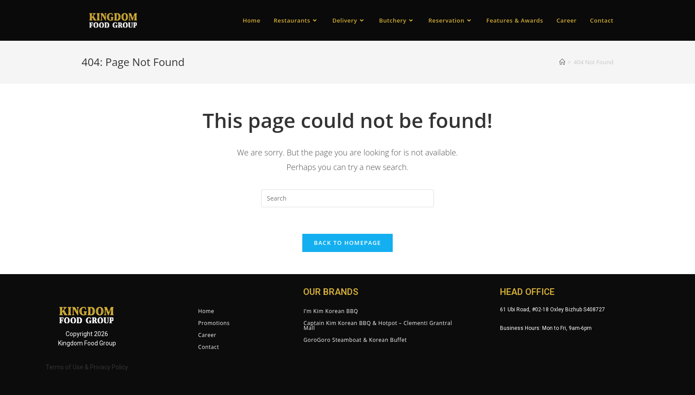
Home (206, 311)
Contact (208, 347)
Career (207, 335)
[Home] (562, 62)
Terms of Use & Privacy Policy (87, 367)
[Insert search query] (347, 198)
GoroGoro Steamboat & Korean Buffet (355, 340)
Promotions (214, 323)
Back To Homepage (347, 243)
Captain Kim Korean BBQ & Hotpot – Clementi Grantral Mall (378, 325)
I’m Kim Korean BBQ (331, 311)
